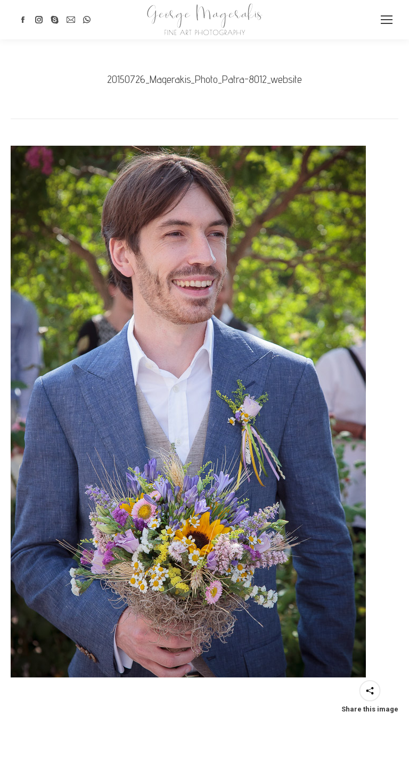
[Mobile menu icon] (386, 19)
